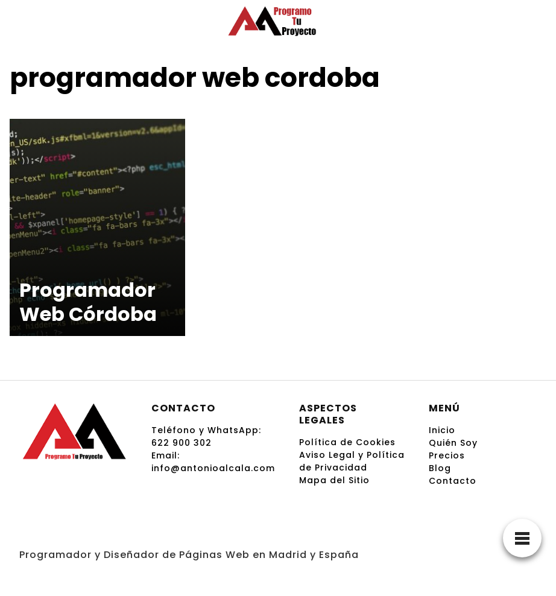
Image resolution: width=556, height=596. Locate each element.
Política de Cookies (347, 442)
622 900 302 (181, 443)
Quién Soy (453, 443)
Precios (447, 455)
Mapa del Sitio (334, 480)
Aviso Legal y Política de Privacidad (352, 461)
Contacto (452, 481)
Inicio (442, 430)
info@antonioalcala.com (213, 468)
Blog (440, 468)
